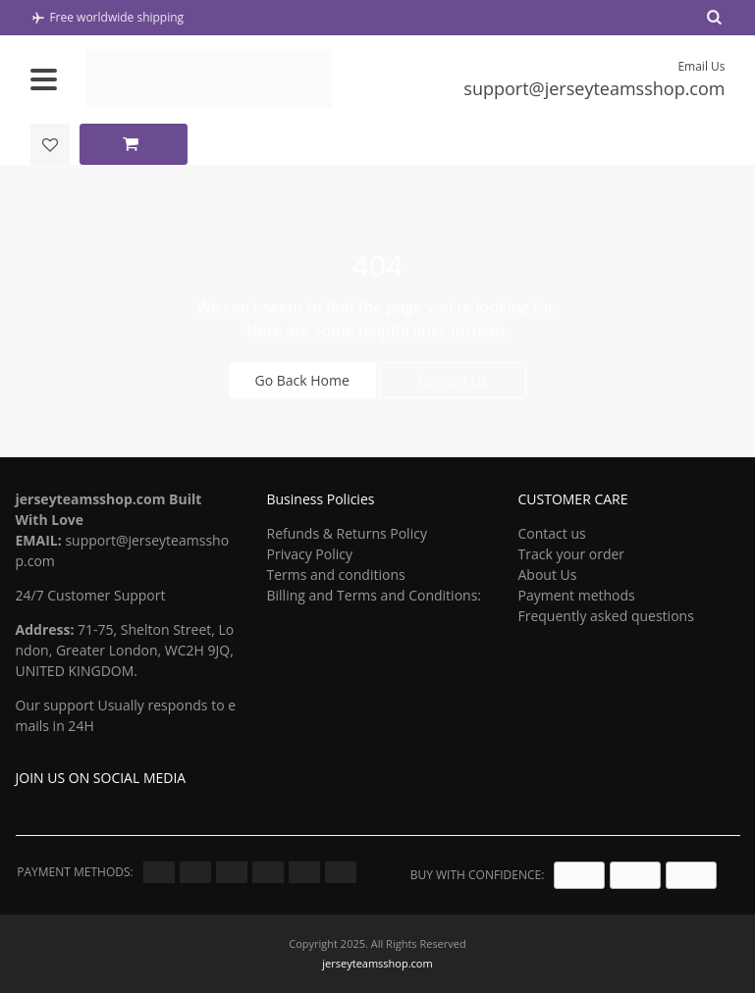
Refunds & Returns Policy (346, 533)
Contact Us (453, 380)
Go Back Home (302, 380)
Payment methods (575, 595)
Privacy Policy (308, 554)
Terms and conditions (335, 574)
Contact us (551, 533)
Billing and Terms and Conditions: (373, 595)
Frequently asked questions (605, 615)
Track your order (570, 554)
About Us (546, 574)
